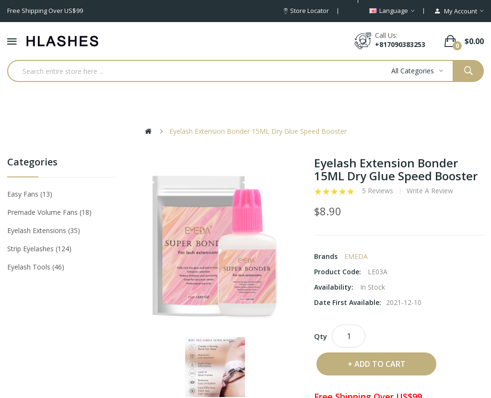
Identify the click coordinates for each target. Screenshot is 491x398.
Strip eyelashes (39, 248)
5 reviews (377, 191)
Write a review (430, 191)
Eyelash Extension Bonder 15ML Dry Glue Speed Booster (258, 131)
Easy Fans (29, 194)
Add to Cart (380, 364)
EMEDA (356, 256)
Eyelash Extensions (43, 230)
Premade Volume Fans (49, 212)
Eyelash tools (35, 266)
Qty (320, 336)
